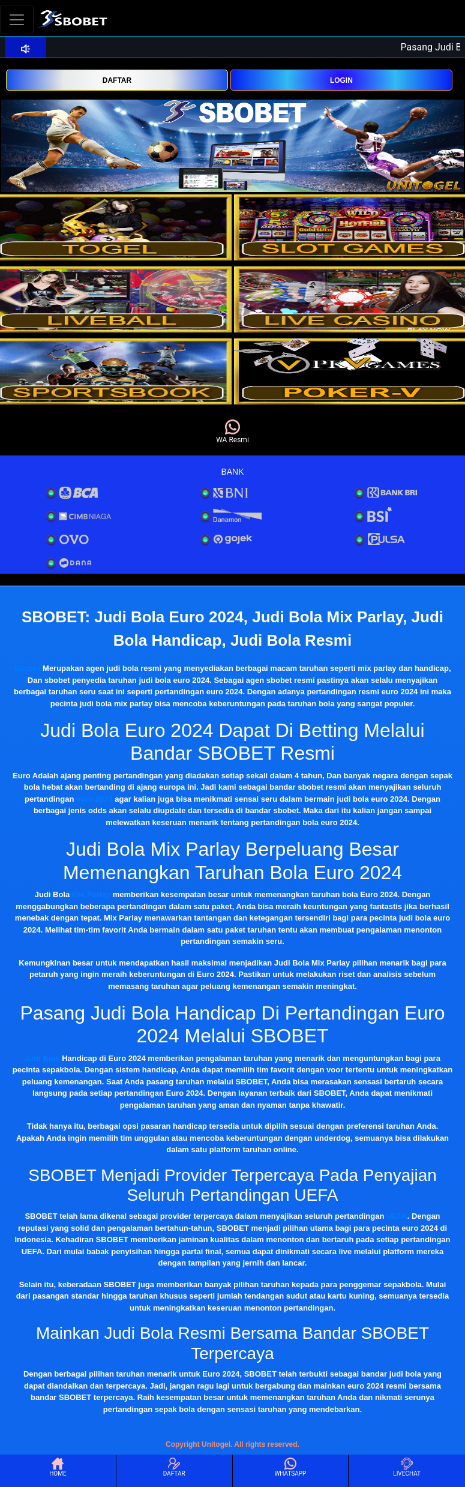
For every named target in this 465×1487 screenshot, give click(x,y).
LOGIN (341, 80)
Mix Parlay (91, 894)
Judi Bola (42, 1058)
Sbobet (27, 668)
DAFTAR (117, 80)
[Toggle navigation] (17, 19)
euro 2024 (94, 799)
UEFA (396, 1216)
